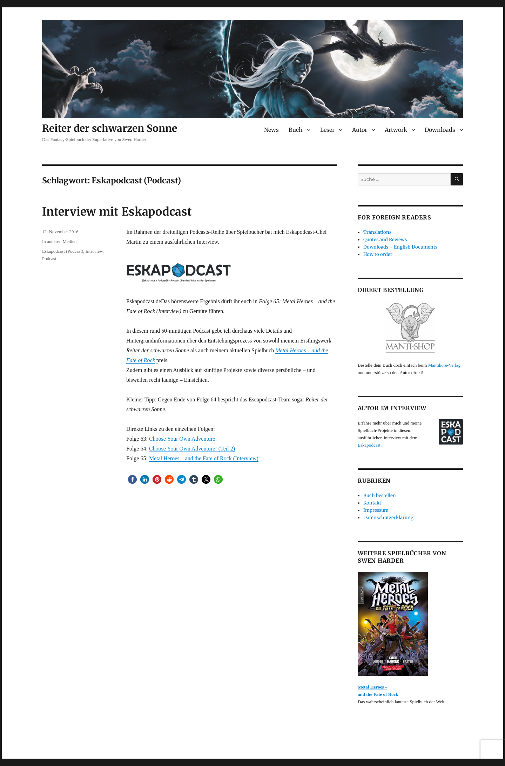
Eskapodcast (369, 445)
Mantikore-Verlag (444, 365)
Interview (94, 251)
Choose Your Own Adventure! (183, 439)
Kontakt (372, 503)
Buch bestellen (379, 496)
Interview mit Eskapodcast (117, 212)
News (271, 129)
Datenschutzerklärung (388, 518)
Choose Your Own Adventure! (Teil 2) (192, 449)
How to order (377, 254)
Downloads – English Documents (400, 247)
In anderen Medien (59, 241)
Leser (327, 129)
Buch (296, 129)
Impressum (376, 510)
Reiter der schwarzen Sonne (109, 128)
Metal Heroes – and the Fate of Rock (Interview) (203, 458)
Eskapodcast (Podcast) (62, 251)
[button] (132, 479)
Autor (359, 129)
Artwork (396, 129)
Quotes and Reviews (385, 240)
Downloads (440, 129)
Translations (377, 232)
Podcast (49, 258)
